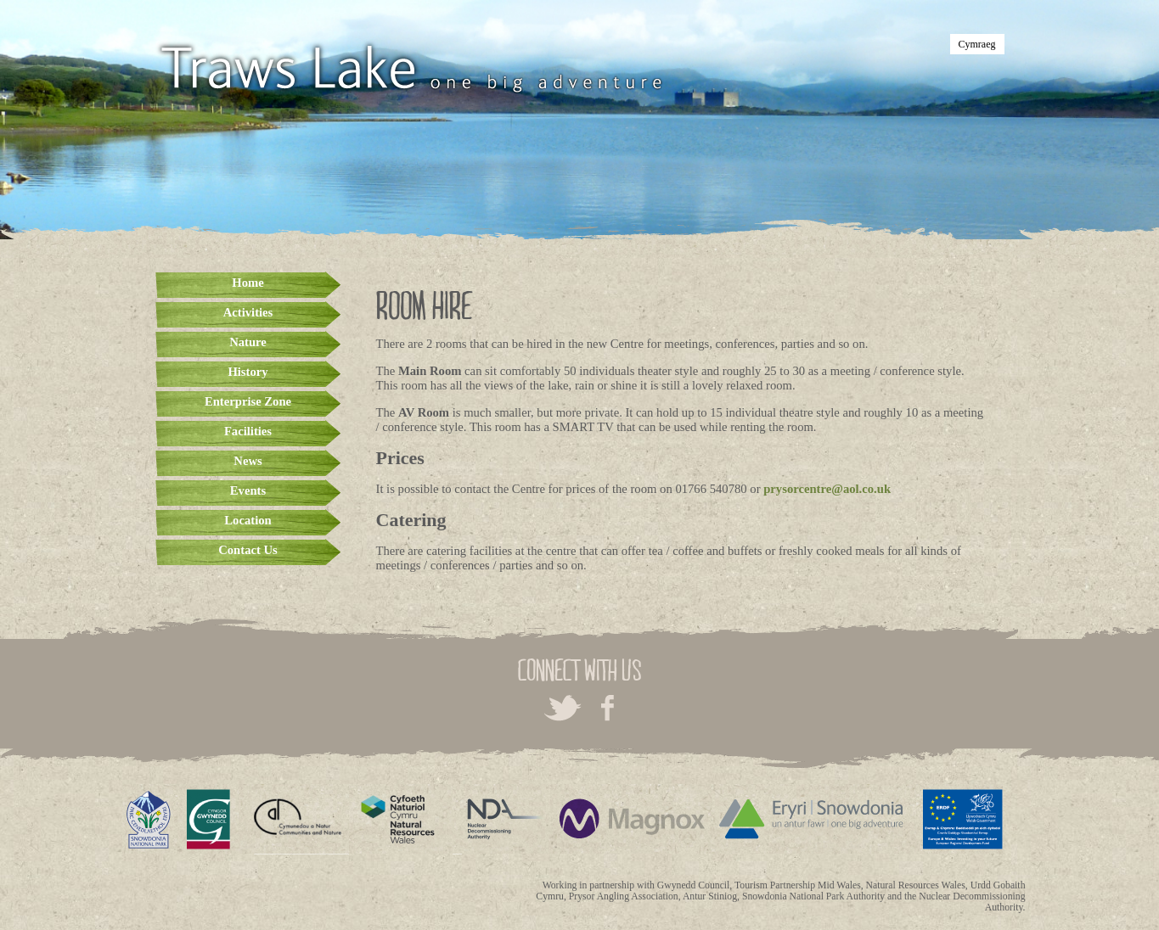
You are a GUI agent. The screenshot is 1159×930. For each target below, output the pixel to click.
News (247, 461)
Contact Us (248, 550)
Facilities (248, 431)
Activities (248, 312)
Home (247, 282)
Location (247, 520)
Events (248, 490)
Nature (248, 342)
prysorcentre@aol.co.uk (827, 489)
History (247, 371)
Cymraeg (977, 44)
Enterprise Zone (248, 401)
